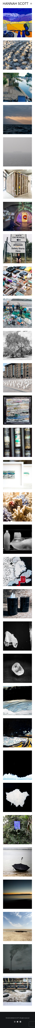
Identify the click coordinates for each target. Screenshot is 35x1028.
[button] (31, 3)
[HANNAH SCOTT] (16, 3)
